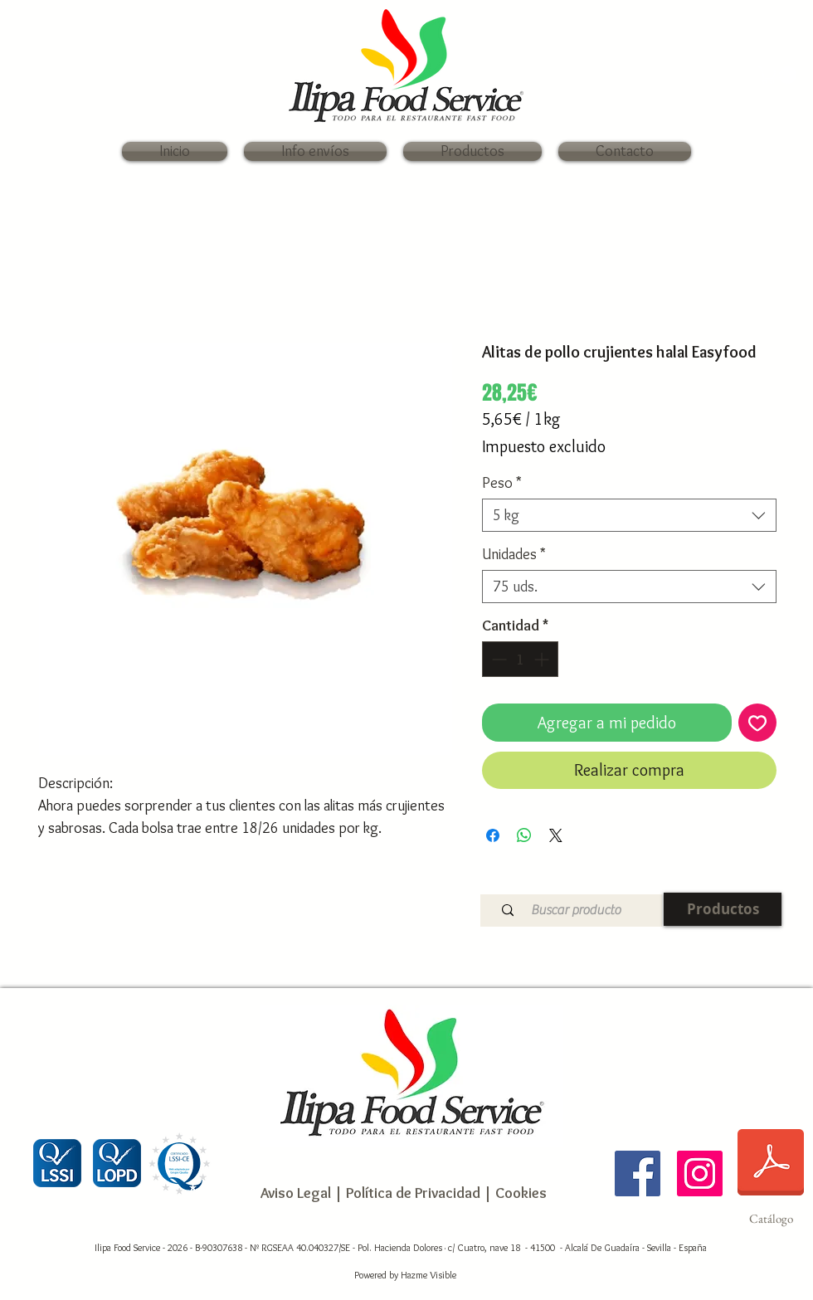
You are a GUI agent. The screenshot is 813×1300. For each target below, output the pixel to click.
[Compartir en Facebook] (493, 835)
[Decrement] (497, 659)
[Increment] (543, 659)
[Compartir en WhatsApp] (524, 835)
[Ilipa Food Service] (637, 1173)
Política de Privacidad (411, 1193)
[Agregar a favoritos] (757, 723)
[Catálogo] (770, 1173)
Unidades (514, 554)
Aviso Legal (295, 1193)
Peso (502, 483)
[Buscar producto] (575, 910)
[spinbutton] (520, 659)
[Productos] (722, 909)
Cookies (521, 1193)
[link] (779, 75)
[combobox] (629, 515)
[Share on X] (556, 835)
